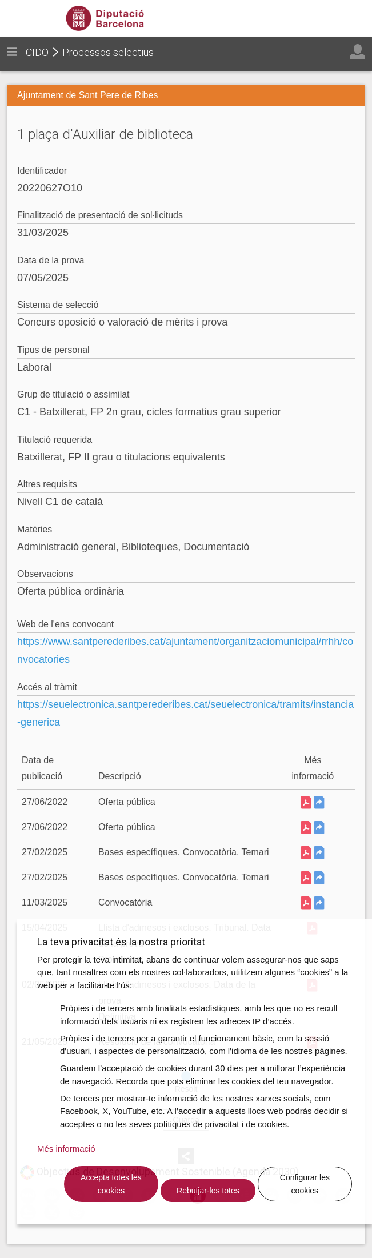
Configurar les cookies (305, 1184)
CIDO (37, 52)
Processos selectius (108, 52)
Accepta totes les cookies (111, 1184)
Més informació (66, 1148)
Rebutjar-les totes (208, 1190)
